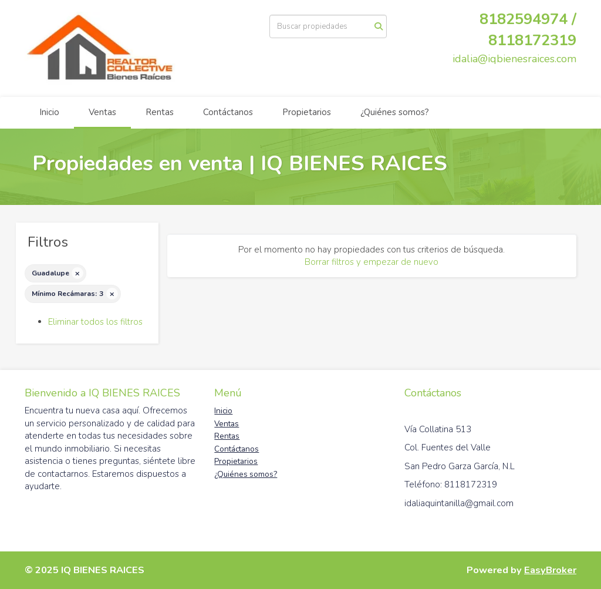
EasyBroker (550, 570)
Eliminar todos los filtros (95, 322)
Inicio (49, 112)
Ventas (102, 112)
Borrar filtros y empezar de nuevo (371, 262)
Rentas (160, 112)
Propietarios (306, 112)
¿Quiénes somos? (394, 112)
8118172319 (532, 40)
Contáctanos (228, 112)
